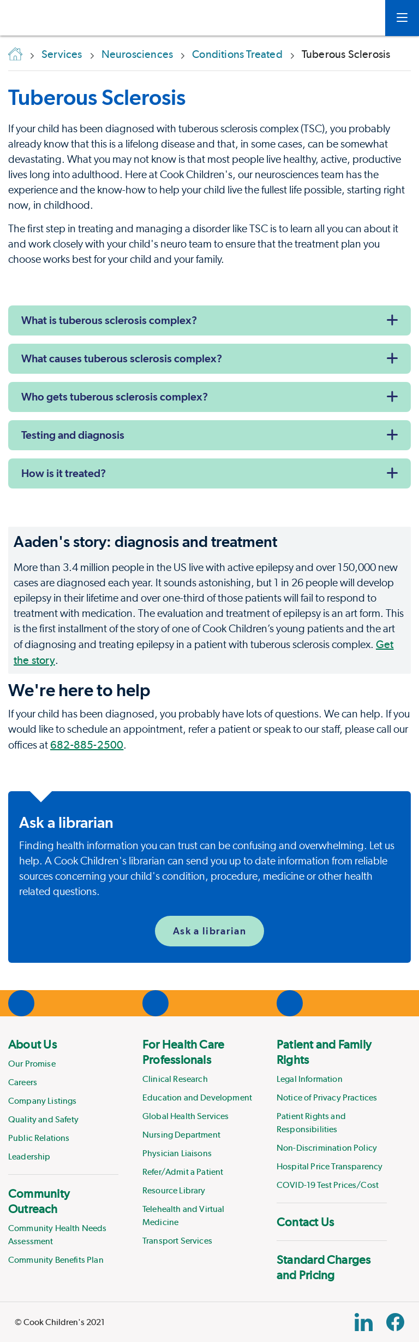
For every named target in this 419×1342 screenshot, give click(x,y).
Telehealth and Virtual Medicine (183, 1215)
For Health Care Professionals (183, 1052)
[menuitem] (63, 1100)
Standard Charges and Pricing (324, 1267)
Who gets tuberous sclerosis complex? (114, 396)
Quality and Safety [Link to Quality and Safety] (43, 1119)
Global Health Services (185, 1116)
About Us (32, 1044)
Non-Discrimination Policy (327, 1148)
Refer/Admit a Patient (182, 1172)
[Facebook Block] (395, 1322)
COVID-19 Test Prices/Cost (328, 1185)
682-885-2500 (86, 744)
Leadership (29, 1156)
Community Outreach (39, 1201)
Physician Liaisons (177, 1153)
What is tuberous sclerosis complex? (109, 320)
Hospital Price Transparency (329, 1166)
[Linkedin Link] (363, 1322)
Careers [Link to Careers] (22, 1082)
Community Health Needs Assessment (57, 1234)
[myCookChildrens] (360, 18)
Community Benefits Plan (56, 1260)
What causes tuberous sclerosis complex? (121, 358)
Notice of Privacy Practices (327, 1097)
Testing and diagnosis (72, 435)
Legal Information (310, 1079)
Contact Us (305, 1222)
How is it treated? (63, 473)
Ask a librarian (209, 931)
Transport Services (177, 1240)
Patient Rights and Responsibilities (311, 1122)
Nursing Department (181, 1134)
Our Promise (32, 1063)
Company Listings (42, 1101)
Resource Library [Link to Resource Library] (174, 1190)
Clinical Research (175, 1079)
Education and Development (197, 1097)
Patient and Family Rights (324, 1052)
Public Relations (39, 1138)
